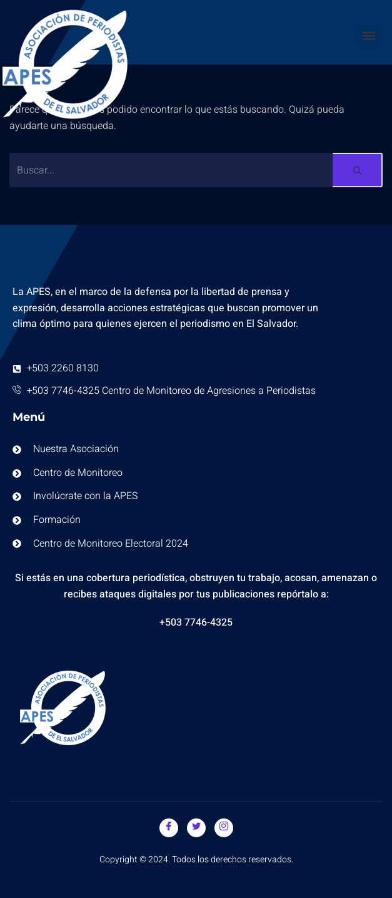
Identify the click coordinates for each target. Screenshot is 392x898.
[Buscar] (171, 170)
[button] (369, 35)
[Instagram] (223, 827)
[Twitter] (196, 827)
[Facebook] (168, 827)
